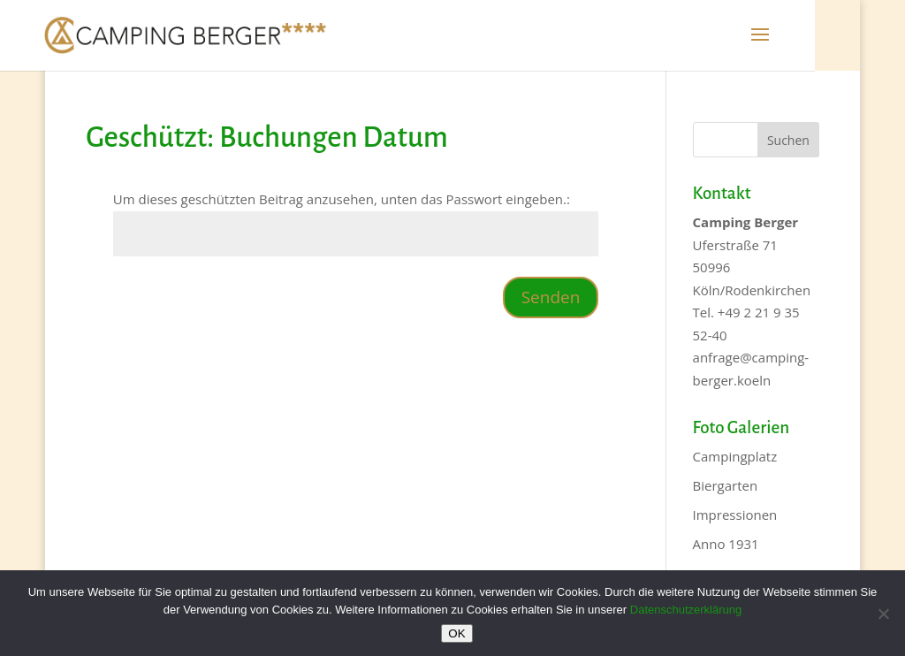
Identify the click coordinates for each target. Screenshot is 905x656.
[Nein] (883, 613)
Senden (551, 297)
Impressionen (735, 514)
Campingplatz (735, 456)
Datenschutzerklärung (685, 609)
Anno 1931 (726, 544)
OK (456, 633)
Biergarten (725, 485)
